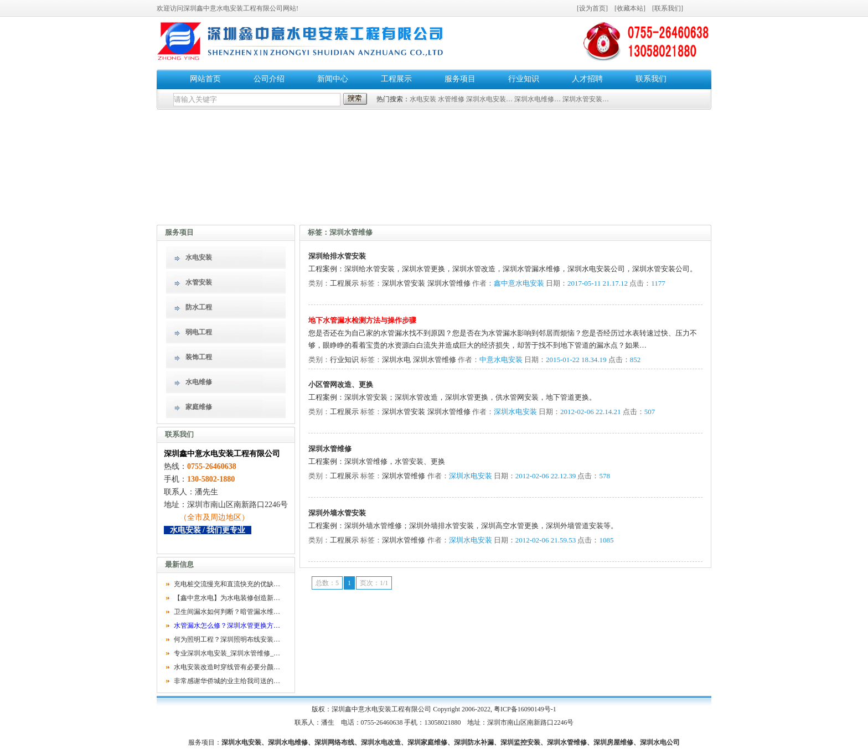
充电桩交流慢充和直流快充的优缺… (227, 584)
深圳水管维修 (449, 283)
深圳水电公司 (660, 742)
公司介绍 (269, 79)
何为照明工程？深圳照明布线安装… (227, 639)
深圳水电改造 (381, 742)
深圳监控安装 (520, 742)
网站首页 (205, 79)
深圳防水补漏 (474, 742)
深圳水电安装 (241, 742)
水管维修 (451, 99)
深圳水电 (396, 359)
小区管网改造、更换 (340, 384)
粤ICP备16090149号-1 (525, 709)
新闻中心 (332, 79)
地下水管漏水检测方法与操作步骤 (362, 320)
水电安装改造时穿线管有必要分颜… (227, 667)
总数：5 (327, 583)
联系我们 (667, 8)
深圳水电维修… (537, 99)
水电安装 (423, 99)
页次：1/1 (374, 583)
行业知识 (523, 79)
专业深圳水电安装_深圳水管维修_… (227, 653)
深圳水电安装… (489, 99)
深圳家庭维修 (427, 742)
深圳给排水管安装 (337, 256)
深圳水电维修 (288, 742)
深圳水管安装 (403, 283)
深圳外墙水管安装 (337, 513)
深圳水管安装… (585, 99)
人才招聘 (587, 79)
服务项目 (460, 79)
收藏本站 (630, 8)
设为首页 (592, 8)
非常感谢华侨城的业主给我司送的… (227, 681)
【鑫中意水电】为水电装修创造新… (227, 598)
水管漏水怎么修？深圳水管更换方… (227, 625)
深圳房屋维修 (613, 742)
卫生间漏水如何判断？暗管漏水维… (227, 612)
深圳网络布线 (334, 742)
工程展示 (396, 79)
